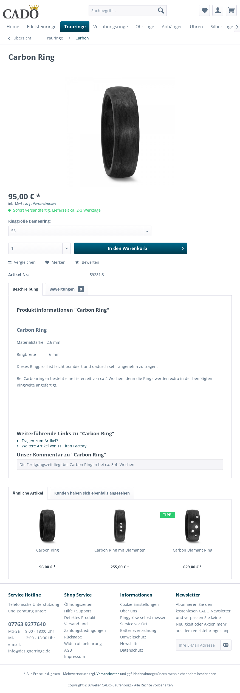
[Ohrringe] (145, 26)
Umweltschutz (133, 637)
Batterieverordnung (138, 630)
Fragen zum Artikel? (37, 440)
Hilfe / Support (77, 611)
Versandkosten (108, 673)
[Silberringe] (222, 26)
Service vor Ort (133, 623)
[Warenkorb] (231, 10)
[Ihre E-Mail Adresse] (198, 645)
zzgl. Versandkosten (40, 203)
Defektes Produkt (79, 617)
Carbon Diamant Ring (192, 550)
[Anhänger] (172, 26)
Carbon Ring (47, 550)
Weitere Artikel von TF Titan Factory (51, 445)
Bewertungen (66, 289)
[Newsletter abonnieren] (225, 645)
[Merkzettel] (204, 10)
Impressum (74, 656)
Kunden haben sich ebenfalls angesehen (92, 493)
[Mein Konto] (217, 10)
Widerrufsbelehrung (83, 643)
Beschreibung (25, 289)
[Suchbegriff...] (127, 10)
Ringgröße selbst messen (143, 617)
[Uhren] (196, 26)
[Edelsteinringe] (41, 26)
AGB (68, 650)
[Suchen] (161, 10)
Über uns (128, 611)
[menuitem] (127, 13)
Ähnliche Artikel (28, 493)
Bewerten (87, 262)
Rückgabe (73, 637)
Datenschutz (131, 650)
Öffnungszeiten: (79, 604)
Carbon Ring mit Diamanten (120, 550)
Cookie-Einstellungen (139, 604)
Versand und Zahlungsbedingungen (85, 627)
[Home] (13, 26)
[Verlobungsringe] (110, 26)
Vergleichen (22, 262)
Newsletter (130, 643)
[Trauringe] (74, 26)
